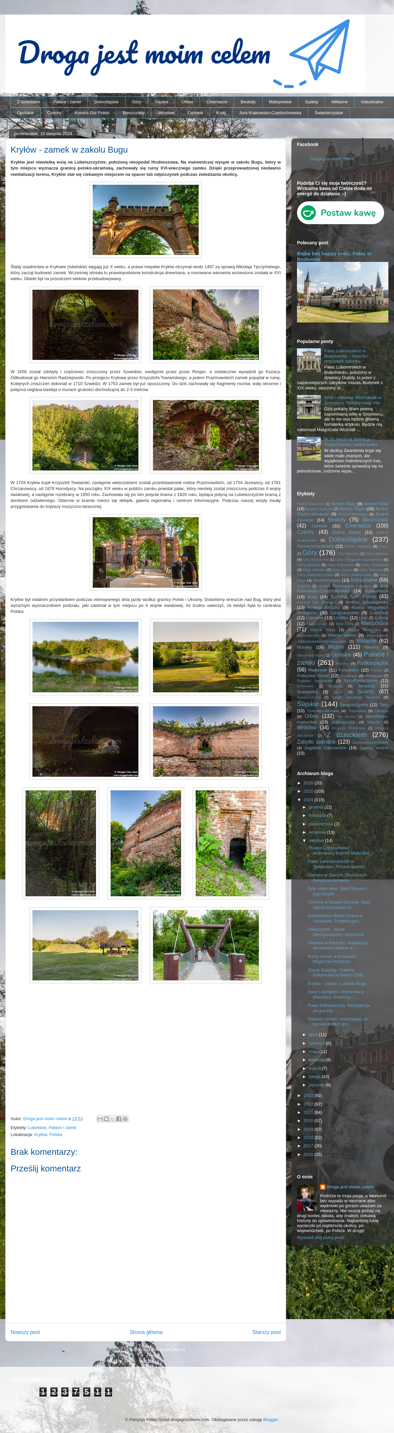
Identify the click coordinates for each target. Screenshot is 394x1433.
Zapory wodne (374, 747)
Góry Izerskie (308, 565)
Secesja (336, 686)
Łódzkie (341, 617)
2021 (309, 1112)
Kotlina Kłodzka (324, 607)
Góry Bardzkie (348, 554)
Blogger (270, 1419)
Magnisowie (317, 623)
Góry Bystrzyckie (316, 560)
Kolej (221, 112)
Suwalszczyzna (308, 697)
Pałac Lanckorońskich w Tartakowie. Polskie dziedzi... (338, 864)
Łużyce (381, 617)
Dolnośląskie (106, 101)
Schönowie (305, 686)
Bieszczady (134, 112)
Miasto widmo (342, 635)
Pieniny (342, 663)
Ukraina (381, 711)
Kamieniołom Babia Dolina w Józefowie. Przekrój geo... (335, 918)
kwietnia (317, 1059)
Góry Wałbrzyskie (356, 574)
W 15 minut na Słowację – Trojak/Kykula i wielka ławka (350, 442)
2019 (309, 1129)
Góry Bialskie (377, 553)
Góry (136, 101)
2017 (309, 1145)
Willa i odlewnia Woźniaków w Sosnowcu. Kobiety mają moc (352, 400)
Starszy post (266, 1332)
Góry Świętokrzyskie (315, 574)
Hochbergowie (326, 580)
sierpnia (317, 840)
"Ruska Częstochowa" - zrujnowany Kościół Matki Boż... (340, 850)
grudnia (316, 807)
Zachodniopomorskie (371, 742)
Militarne (339, 101)
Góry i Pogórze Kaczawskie (359, 559)
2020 (309, 1120)
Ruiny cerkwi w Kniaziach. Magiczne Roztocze (332, 959)
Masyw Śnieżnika (363, 629)
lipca (314, 1034)
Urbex (187, 101)
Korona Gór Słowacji (316, 602)
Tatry (383, 704)
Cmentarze (216, 101)
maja (314, 1051)
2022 (309, 1104)
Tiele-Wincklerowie (323, 711)
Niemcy (372, 647)
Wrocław (166, 112)
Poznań (376, 670)
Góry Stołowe (370, 570)
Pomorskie (349, 669)
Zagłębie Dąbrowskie (325, 747)
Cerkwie (195, 112)
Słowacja (366, 685)
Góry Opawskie (375, 565)
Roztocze (374, 675)
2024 (309, 799)
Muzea (336, 647)
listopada (318, 815)
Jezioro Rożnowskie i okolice (345, 586)
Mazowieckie (308, 635)
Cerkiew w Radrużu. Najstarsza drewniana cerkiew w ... (338, 945)
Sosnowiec (307, 691)
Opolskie (25, 112)
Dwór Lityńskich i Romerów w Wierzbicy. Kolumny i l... (336, 994)
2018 (309, 1137)
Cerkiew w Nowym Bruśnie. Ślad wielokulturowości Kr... (339, 905)
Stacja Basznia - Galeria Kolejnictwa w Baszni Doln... (337, 972)
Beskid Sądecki (319, 509)
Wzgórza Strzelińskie (349, 728)
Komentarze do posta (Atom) (157, 1349)
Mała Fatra (344, 624)
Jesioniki (303, 586)
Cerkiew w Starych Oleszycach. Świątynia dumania (338, 877)
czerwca (317, 1043)
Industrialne (372, 101)
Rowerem (349, 675)
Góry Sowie (342, 570)
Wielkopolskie (343, 722)
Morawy (304, 647)
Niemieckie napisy (311, 655)
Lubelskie (37, 1127)
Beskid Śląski (353, 508)
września (318, 832)
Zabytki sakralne (316, 742)
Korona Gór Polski (92, 112)
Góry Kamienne (341, 565)
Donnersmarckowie (315, 546)
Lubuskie (314, 617)
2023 (309, 1095)
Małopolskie (280, 101)
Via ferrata (347, 716)
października (321, 823)
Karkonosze (377, 590)
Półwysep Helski (313, 675)
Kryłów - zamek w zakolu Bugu (337, 983)
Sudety (311, 101)
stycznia (317, 1084)
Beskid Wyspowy (353, 514)
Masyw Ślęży (322, 629)
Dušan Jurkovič (358, 546)
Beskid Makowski (310, 504)
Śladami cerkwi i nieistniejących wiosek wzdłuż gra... (338, 1021)
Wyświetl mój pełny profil (320, 1237)
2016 (309, 1154)
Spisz (338, 692)
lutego (315, 1076)
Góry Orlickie (314, 570)
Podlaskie (318, 669)
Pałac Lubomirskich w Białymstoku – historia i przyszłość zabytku (346, 356)
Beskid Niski (376, 503)
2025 (309, 791)
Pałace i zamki (67, 101)
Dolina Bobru (346, 532)
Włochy (373, 722)
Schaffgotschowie (361, 680)
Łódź (363, 618)
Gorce (383, 546)
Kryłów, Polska (48, 1134)
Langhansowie (345, 612)
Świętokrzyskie (329, 112)
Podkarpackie (372, 663)
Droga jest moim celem (332, 158)
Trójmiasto (357, 711)
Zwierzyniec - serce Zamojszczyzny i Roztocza (335, 932)
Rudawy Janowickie (315, 680)
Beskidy (248, 101)
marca (315, 1068)
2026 (309, 782)
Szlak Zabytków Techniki (356, 697)
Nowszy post (25, 1332)
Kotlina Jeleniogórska (367, 602)
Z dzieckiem (28, 101)
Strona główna (146, 1332)
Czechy (54, 112)
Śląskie (162, 101)
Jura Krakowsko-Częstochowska (270, 112)
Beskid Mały (343, 503)
